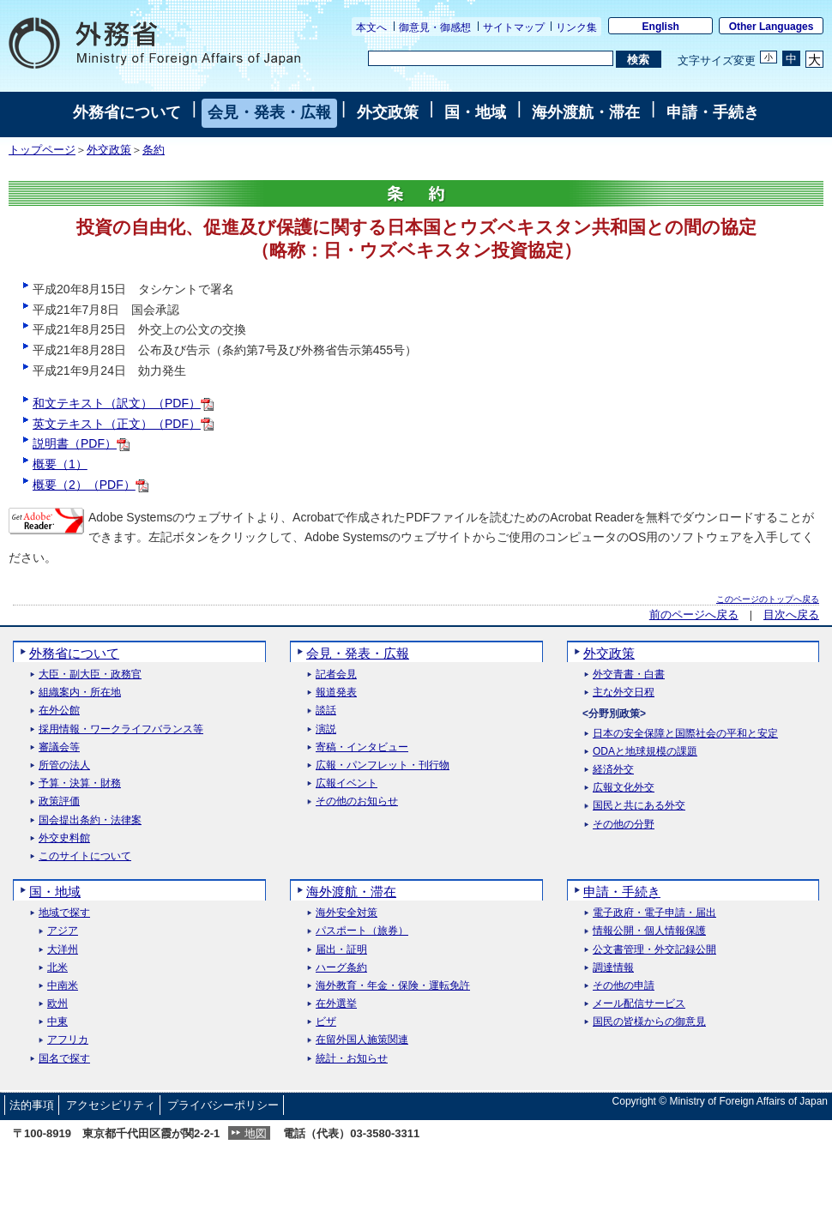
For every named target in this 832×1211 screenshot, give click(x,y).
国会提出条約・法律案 (90, 820)
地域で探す (64, 913)
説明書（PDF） (81, 443)
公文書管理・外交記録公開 (654, 949)
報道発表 (336, 692)
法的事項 (31, 1105)
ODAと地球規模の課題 (645, 751)
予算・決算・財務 (80, 783)
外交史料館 (64, 838)
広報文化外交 (623, 787)
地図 (255, 1133)
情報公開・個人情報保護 (649, 931)
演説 (326, 729)
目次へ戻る (791, 615)
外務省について (127, 112)
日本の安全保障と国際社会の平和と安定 (685, 733)
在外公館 (59, 710)
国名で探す (64, 1058)
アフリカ (67, 1039)
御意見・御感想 (435, 27)
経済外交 (613, 769)
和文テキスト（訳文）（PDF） (123, 403)
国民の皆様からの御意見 (649, 1021)
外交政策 (388, 112)
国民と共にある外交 (639, 805)
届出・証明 (341, 949)
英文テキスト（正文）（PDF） (123, 424)
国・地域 (475, 112)
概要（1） (60, 464)
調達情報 (613, 967)
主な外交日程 (623, 692)
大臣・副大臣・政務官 (90, 674)
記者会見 (336, 674)
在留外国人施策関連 (362, 1039)
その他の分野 (623, 824)
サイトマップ (514, 27)
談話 (326, 710)
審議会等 (59, 747)
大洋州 (62, 949)
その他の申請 (623, 985)
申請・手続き (712, 112)
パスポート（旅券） (362, 931)
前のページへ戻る (694, 615)
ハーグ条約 (341, 967)
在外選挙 (336, 1003)
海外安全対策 (346, 913)
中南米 (62, 985)
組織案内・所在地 (80, 692)
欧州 (57, 1003)
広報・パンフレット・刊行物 (382, 765)
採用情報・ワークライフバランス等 (121, 729)
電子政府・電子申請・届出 (654, 913)
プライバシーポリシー (223, 1105)
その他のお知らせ (357, 801)
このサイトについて (85, 856)
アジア (62, 931)
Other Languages (771, 27)
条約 (153, 150)
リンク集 (576, 27)
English (660, 27)
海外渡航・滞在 (586, 112)
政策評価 (59, 801)
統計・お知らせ (352, 1058)
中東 (57, 1021)
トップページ (42, 150)
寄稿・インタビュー (362, 747)
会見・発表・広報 (269, 112)
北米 (57, 967)
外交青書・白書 (629, 674)
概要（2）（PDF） (90, 484)
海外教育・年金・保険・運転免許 (393, 985)
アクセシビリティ (110, 1105)
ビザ (326, 1021)
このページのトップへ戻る (767, 599)
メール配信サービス (639, 1003)
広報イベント (346, 783)
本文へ (371, 27)
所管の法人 (64, 765)
